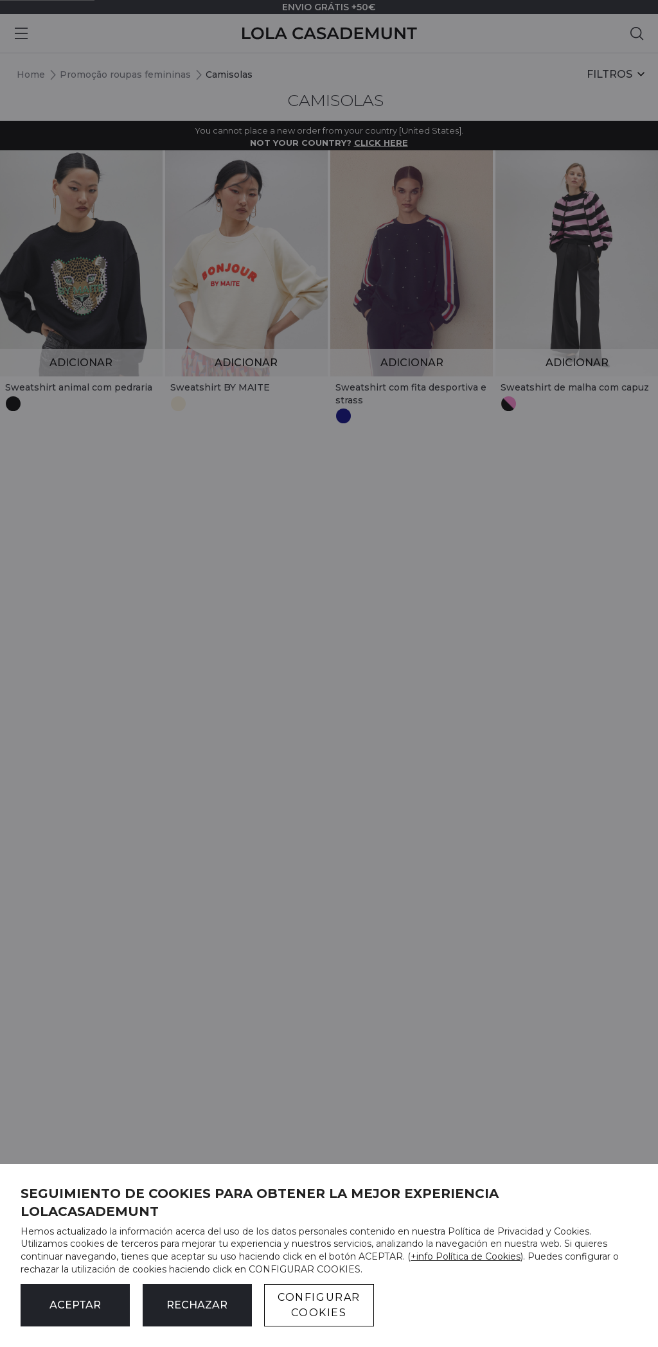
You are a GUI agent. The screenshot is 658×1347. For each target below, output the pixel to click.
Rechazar (196, 1305)
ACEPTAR (75, 1305)
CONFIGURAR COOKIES (319, 1305)
